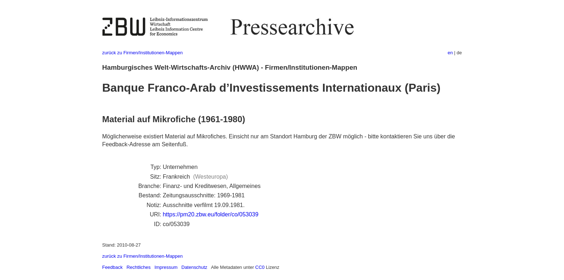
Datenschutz (194, 267)
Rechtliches (139, 267)
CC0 (260, 267)
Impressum (165, 267)
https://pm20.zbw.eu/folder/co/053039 (210, 214)
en (450, 52)
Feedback (112, 267)
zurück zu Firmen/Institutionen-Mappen (142, 52)
